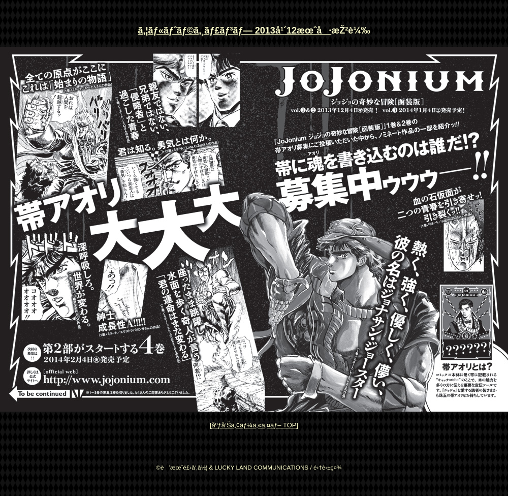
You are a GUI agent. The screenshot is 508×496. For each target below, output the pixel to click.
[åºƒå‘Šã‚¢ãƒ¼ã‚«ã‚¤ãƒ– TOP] (254, 425)
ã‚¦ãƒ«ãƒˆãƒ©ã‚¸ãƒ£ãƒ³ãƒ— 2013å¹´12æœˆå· (234, 30)
